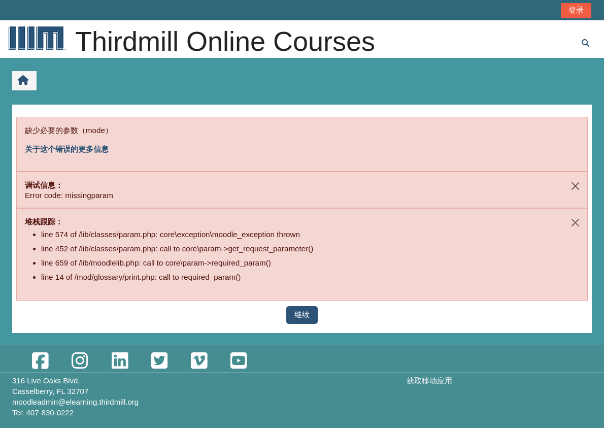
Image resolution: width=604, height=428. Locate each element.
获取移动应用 (429, 380)
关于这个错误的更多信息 (67, 149)
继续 (302, 314)
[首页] (36, 38)
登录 (576, 10)
